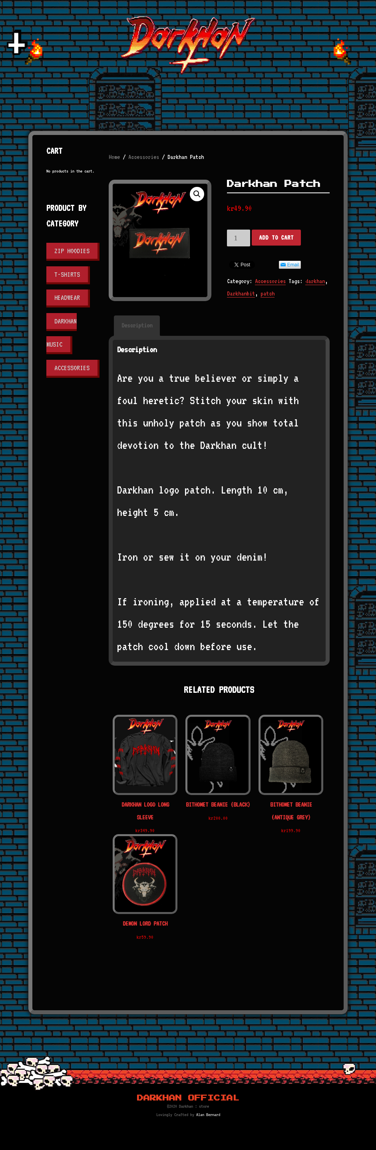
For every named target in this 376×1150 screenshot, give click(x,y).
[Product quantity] (238, 238)
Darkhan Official (188, 1098)
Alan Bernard (208, 1114)
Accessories (143, 157)
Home (114, 157)
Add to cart (276, 237)
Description (136, 325)
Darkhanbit (241, 293)
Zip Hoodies (72, 251)
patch (268, 293)
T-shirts (67, 274)
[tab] (137, 325)
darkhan (315, 281)
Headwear (67, 297)
